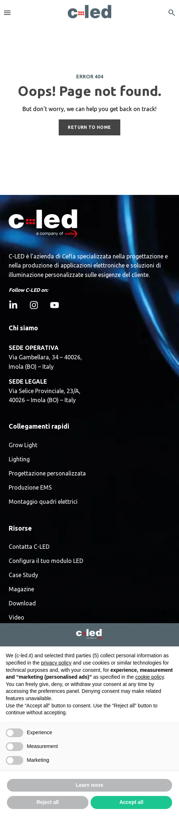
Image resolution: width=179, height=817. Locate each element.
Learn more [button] (89, 785)
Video (16, 617)
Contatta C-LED (29, 547)
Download (22, 603)
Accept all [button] (131, 802)
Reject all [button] (48, 802)
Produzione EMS (30, 488)
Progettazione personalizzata (47, 473)
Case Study (23, 575)
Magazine (21, 589)
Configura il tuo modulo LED (46, 561)
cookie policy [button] (149, 677)
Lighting (19, 459)
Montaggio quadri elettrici (43, 502)
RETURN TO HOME (89, 127)
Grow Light (23, 445)
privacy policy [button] (56, 663)
